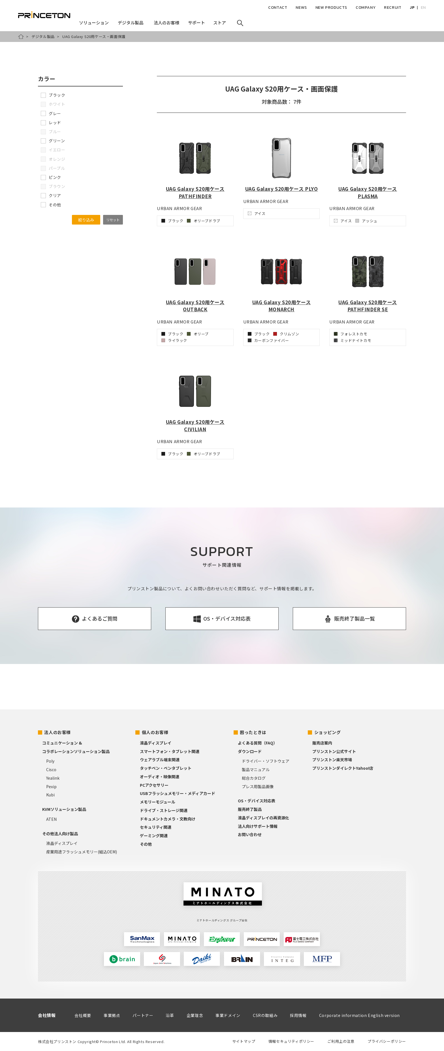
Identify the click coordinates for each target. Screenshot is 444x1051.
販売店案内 (322, 743)
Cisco (51, 769)
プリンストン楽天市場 (332, 759)
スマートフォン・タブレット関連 (169, 751)
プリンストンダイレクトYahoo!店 (342, 768)
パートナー (143, 1015)
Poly (50, 761)
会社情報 (47, 1015)
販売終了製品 (250, 809)
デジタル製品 (43, 36)
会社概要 (82, 1015)
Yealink (52, 778)
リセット (113, 219)
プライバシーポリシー (387, 1041)
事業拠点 (112, 1015)
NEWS (301, 7)
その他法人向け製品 (60, 833)
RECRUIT (392, 7)
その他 (51, 205)
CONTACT (277, 7)
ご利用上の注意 (340, 1041)
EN (423, 7)
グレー (51, 113)
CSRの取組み (265, 1015)
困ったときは (253, 732)
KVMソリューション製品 (64, 809)
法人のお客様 (57, 732)
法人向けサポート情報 (258, 826)
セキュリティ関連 (155, 827)
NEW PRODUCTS (331, 7)
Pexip (51, 786)
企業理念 (195, 1015)
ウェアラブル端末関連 (160, 759)
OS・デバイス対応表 (256, 800)
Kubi (50, 795)
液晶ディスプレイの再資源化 (263, 818)
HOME (21, 36)
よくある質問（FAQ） (257, 743)
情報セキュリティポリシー (291, 1041)
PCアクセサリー (154, 785)
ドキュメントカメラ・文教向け (167, 819)
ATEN (51, 819)
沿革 (170, 1015)
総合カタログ (254, 778)
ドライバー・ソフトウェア (265, 761)
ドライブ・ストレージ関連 (163, 810)
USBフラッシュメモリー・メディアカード (177, 793)
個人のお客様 (155, 732)
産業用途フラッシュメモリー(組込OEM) (81, 852)
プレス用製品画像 (258, 786)
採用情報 (298, 1015)
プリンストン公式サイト (334, 751)
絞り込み (86, 220)
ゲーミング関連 (154, 835)
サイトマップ (243, 1041)
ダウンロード (250, 751)
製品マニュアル (256, 769)
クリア (51, 195)
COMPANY (365, 7)
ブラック (53, 95)
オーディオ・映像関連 (159, 776)
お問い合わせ (250, 834)
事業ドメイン (227, 1015)
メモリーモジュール (157, 802)
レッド (51, 122)
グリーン (53, 140)
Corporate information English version (359, 1015)
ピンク (51, 177)
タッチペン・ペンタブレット (165, 768)
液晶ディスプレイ (62, 843)
